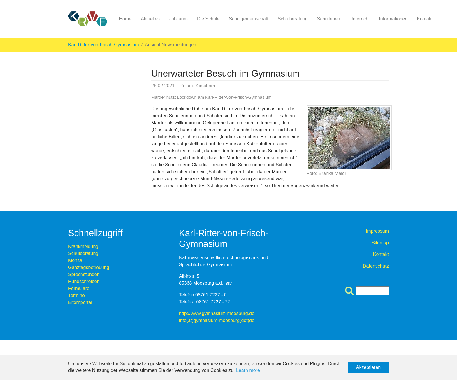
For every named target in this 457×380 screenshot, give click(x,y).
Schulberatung (83, 253)
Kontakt (381, 254)
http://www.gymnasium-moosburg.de (216, 313)
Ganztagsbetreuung (88, 267)
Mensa (75, 260)
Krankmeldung (83, 246)
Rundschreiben (84, 281)
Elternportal (80, 302)
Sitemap (380, 242)
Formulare (78, 288)
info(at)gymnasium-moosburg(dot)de (216, 320)
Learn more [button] (248, 370)
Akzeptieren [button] (368, 367)
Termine (76, 295)
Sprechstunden (84, 274)
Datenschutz (376, 266)
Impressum (377, 231)
